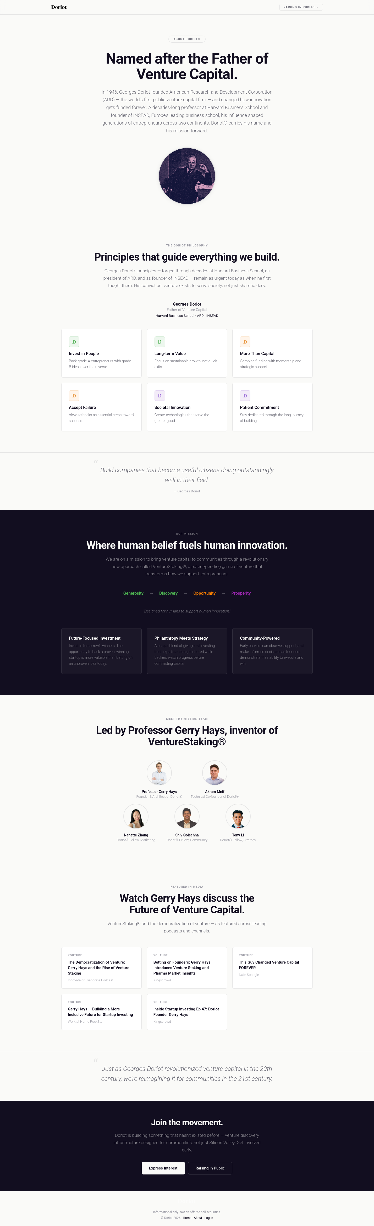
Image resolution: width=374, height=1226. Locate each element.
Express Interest (163, 1168)
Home (187, 1218)
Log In (209, 1218)
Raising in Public (210, 1168)
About (198, 1218)
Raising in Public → (301, 7)
